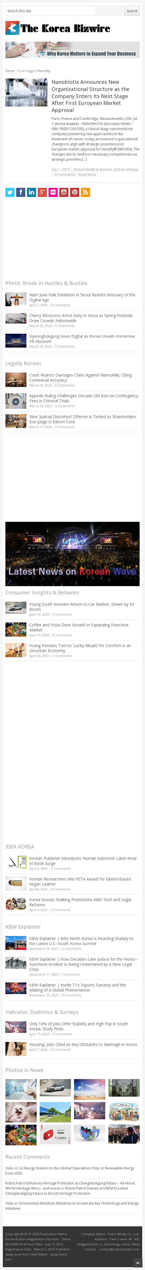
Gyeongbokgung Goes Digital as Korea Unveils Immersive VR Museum (82, 338)
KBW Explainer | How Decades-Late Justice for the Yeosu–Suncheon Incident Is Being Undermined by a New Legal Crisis (83, 964)
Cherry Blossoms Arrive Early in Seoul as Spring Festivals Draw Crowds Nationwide (81, 318)
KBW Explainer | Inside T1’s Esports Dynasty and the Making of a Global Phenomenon (77, 987)
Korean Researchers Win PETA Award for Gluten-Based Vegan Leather (80, 881)
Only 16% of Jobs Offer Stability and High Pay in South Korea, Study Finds (78, 1026)
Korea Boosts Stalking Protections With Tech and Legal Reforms (80, 902)
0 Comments (60, 305)
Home (10, 71)
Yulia (9, 1168)
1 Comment (71, 974)
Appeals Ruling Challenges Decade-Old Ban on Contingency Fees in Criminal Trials (83, 398)
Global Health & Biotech (92, 169)
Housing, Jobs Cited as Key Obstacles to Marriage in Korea (83, 1044)
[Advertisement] (48, 240)
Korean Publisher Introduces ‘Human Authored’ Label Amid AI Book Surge (82, 861)
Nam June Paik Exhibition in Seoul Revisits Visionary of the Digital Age (82, 297)
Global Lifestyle (126, 169)
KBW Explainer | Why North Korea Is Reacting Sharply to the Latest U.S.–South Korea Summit (81, 941)
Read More (87, 174)
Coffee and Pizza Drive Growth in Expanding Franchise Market (79, 627)
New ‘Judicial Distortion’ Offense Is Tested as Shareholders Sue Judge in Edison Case (82, 419)
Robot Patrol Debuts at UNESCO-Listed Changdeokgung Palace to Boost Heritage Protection (66, 1191)
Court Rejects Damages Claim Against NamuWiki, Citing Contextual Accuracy (80, 377)
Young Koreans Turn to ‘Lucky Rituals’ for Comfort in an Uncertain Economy (80, 648)
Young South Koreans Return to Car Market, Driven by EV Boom (81, 606)
